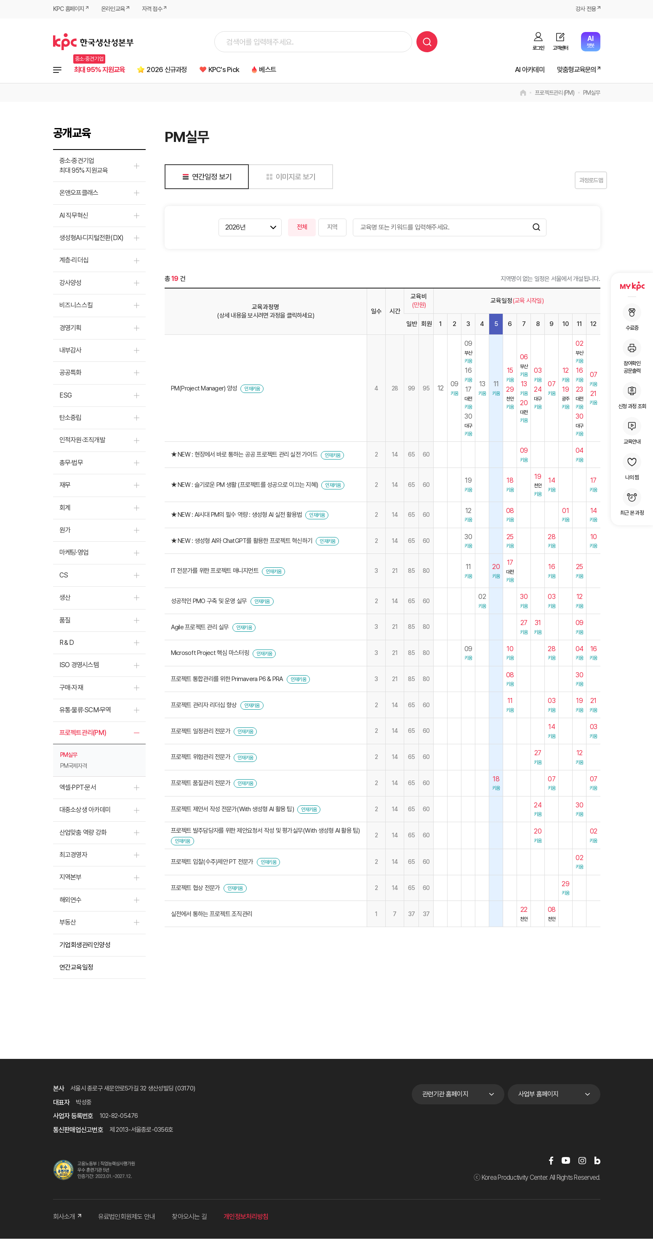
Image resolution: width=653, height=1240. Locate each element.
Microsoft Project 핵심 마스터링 (210, 654)
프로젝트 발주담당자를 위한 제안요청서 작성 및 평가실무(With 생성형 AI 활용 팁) (265, 832)
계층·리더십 (74, 262)
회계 (65, 509)
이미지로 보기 (289, 178)
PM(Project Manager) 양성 (204, 389)
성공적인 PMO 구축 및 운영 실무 (209, 602)
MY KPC (632, 286)
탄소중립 (70, 419)
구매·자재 (71, 689)
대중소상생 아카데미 (85, 811)
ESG (65, 397)
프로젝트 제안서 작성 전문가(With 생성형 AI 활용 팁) (232, 810)
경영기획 (70, 329)
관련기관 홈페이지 (445, 1095)
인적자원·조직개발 (82, 442)
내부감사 (70, 351)
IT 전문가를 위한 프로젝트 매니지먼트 (215, 572)
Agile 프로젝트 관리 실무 (200, 628)
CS (63, 576)
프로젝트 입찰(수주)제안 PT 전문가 (212, 863)
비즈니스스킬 (76, 306)
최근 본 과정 (632, 502)
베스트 (289, 70)
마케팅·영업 (74, 554)
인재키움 (252, 390)
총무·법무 (71, 464)
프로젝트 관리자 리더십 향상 (204, 706)
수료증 (632, 317)
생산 (65, 599)
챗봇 (590, 41)
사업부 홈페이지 (538, 1095)
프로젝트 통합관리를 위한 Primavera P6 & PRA (227, 680)
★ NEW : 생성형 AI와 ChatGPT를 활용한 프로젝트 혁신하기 (242, 542)
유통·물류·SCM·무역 (85, 711)
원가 (65, 531)
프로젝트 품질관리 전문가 (200, 784)
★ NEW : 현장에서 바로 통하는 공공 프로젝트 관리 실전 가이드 (244, 456)
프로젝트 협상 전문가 (195, 889)
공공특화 (70, 374)
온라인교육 (116, 9)
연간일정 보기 (205, 178)
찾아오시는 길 (189, 1218)
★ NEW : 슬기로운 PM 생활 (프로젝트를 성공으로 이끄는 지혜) (244, 486)
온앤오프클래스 (79, 194)
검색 (426, 41)
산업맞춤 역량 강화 (83, 834)
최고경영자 (73, 856)
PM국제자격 (73, 767)
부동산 (67, 923)
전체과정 (57, 70)
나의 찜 (632, 467)
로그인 (538, 48)
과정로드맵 (579, 181)
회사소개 (67, 1218)
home (523, 94)
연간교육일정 (76, 969)
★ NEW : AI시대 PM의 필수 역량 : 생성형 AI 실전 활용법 (236, 516)
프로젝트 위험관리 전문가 (200, 758)
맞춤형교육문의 (573, 70)
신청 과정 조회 (632, 395)
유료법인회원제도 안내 (126, 1218)
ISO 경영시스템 (79, 667)
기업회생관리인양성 (85, 946)
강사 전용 (584, 9)
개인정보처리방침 (246, 1218)
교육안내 (632, 431)
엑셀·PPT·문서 (77, 789)
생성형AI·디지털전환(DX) (91, 239)
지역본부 (70, 879)
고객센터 (560, 48)
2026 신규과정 (178, 70)
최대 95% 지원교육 (103, 70)
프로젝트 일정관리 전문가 (200, 732)
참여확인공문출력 (632, 356)
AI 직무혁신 (73, 217)
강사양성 (70, 284)
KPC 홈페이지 (69, 9)
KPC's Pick (241, 70)
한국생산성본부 (93, 41)
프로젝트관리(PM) (555, 94)
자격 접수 (157, 9)
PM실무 (591, 94)
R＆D (66, 644)
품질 (65, 621)
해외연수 (70, 901)
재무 (65, 486)
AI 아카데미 (521, 70)
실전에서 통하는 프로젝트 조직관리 (212, 915)
